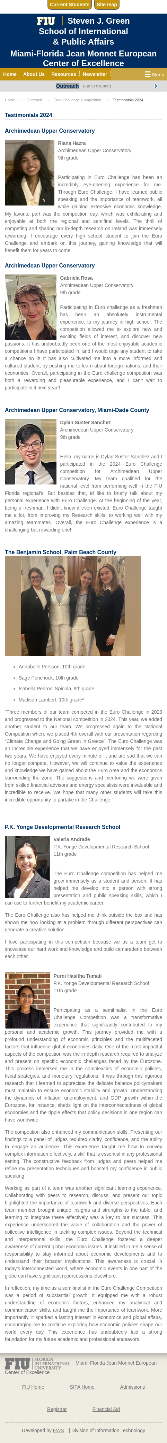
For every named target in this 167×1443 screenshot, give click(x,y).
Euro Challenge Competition (78, 100)
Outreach (67, 86)
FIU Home (33, 1387)
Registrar (57, 1409)
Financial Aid (106, 1409)
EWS (58, 1430)
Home (10, 100)
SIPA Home (82, 1387)
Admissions (132, 1387)
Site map (107, 4)
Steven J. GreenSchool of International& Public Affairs (84, 31)
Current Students (69, 4)
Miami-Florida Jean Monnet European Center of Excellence (83, 58)
